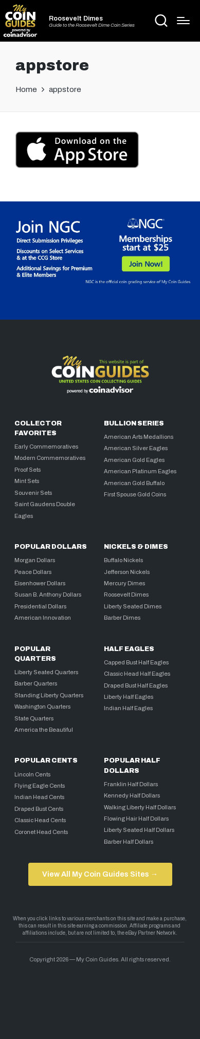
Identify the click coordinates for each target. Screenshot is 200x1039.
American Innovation (42, 618)
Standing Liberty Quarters (48, 695)
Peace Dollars (32, 572)
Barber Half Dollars (128, 842)
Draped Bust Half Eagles (136, 685)
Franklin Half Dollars (131, 784)
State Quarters (33, 718)
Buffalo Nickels (123, 560)
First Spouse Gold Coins (135, 494)
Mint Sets (26, 481)
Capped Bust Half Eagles (136, 662)
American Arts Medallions (138, 437)
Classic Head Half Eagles (137, 674)
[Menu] (183, 20)
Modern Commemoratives (49, 458)
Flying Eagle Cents (39, 786)
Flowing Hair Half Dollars (136, 818)
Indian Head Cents (39, 797)
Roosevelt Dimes (76, 18)
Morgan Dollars (34, 560)
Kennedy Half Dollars (132, 795)
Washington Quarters (42, 706)
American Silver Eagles (136, 448)
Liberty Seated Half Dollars (139, 830)
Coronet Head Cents (41, 832)
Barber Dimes (122, 618)
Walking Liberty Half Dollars (140, 807)
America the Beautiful (43, 730)
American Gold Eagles (134, 460)
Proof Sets (27, 470)
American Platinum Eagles (140, 471)
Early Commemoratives (46, 446)
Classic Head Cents (40, 820)
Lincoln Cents (32, 774)
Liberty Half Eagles (128, 697)
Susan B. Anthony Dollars (47, 594)
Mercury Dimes (124, 583)
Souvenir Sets (33, 493)
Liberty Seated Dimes (132, 606)
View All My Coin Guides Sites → (100, 874)
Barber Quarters (35, 683)
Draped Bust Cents (38, 809)
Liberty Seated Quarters (46, 672)
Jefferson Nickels (127, 572)
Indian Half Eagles (128, 708)
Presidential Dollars (40, 606)
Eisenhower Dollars (39, 583)
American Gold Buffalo (134, 483)
